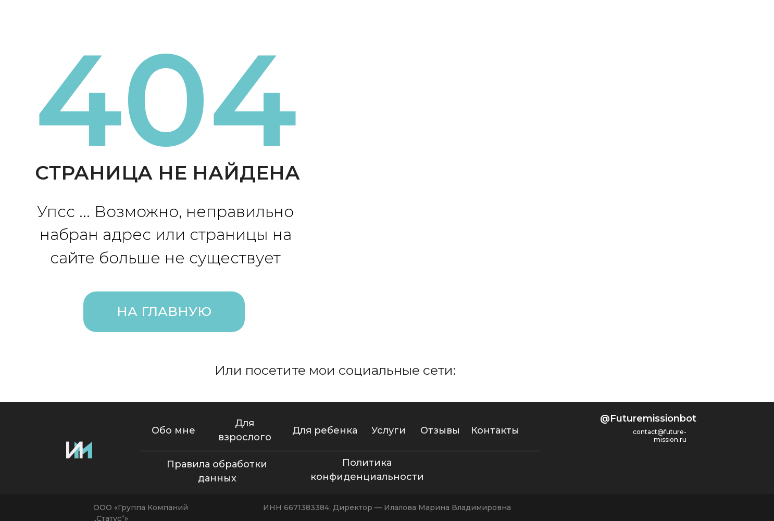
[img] (524, 370)
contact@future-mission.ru (659, 435)
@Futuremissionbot (648, 418)
